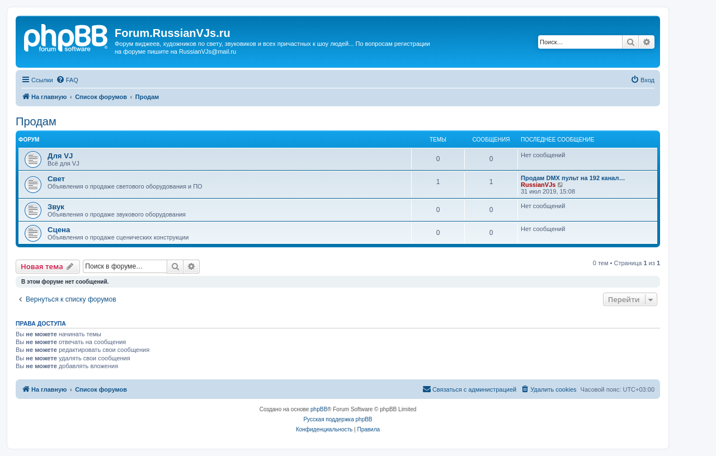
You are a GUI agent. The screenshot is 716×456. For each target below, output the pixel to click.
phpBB (318, 409)
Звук (56, 207)
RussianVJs (538, 184)
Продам (36, 121)
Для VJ (60, 156)
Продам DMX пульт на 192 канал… (573, 178)
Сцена (59, 229)
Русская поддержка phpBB (337, 419)
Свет (56, 179)
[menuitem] (67, 80)
